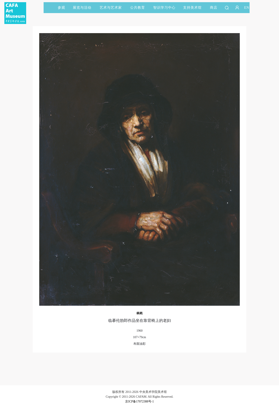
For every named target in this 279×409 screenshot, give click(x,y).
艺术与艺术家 (113, 7)
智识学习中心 (164, 7)
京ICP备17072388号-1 (139, 401)
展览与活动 (84, 7)
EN (246, 7)
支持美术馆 (194, 7)
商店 (213, 7)
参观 (61, 7)
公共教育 (139, 7)
